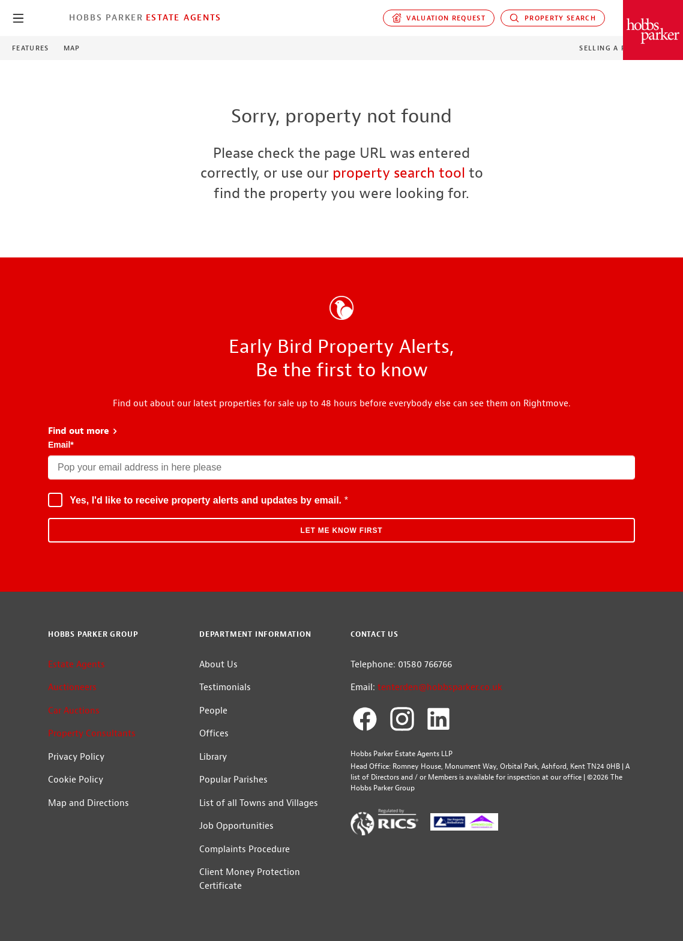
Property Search (553, 18)
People (213, 711)
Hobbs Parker (106, 17)
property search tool (398, 173)
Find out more (83, 431)
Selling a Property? (622, 48)
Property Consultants (92, 733)
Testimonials (225, 687)
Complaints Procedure (244, 849)
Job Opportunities (236, 826)
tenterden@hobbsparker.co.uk (440, 687)
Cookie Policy (75, 780)
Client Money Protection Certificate (249, 879)
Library (213, 757)
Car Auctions (74, 711)
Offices (214, 733)
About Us (218, 664)
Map (72, 48)
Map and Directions (88, 803)
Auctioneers (72, 687)
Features (30, 48)
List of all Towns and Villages (258, 803)
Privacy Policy (76, 757)
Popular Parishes (233, 780)
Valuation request (439, 18)
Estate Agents (183, 17)
